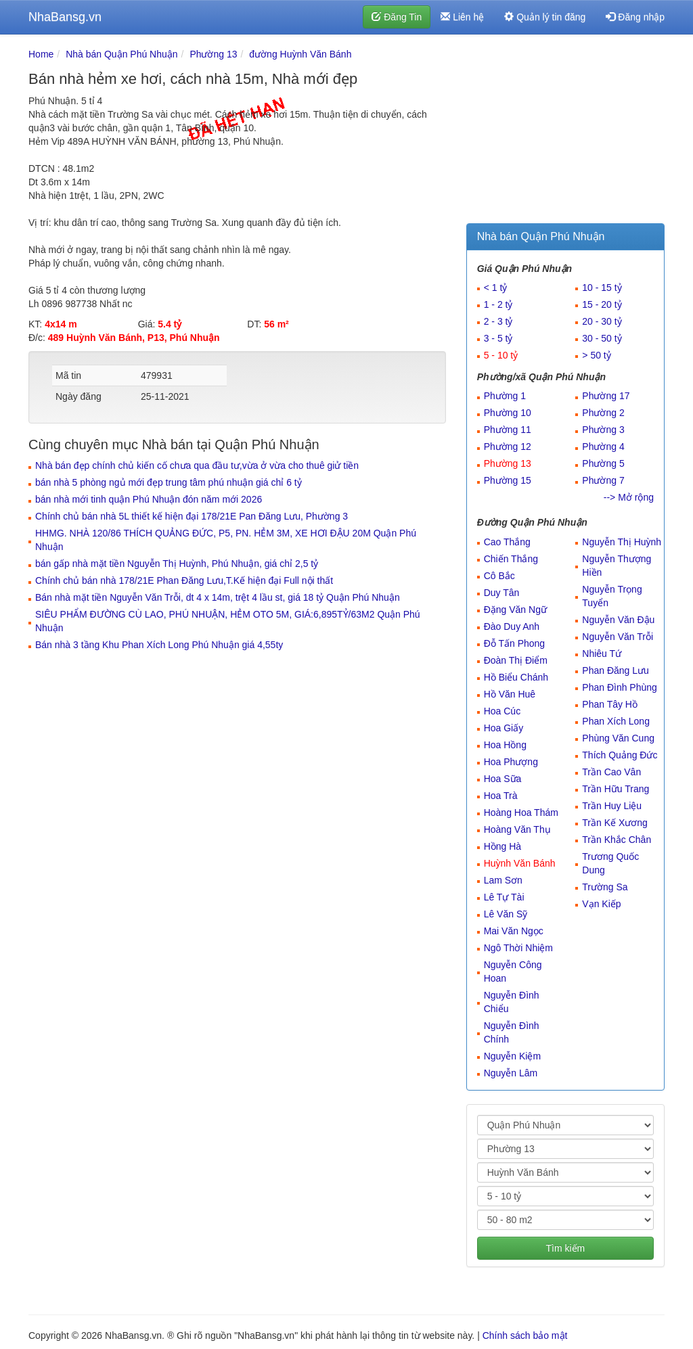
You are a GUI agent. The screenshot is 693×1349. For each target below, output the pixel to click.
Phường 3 (603, 429)
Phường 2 (603, 412)
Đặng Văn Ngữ (515, 609)
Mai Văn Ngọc (513, 930)
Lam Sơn (503, 880)
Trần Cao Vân (611, 772)
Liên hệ (462, 17)
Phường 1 (505, 395)
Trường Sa (604, 887)
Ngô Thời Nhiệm (518, 947)
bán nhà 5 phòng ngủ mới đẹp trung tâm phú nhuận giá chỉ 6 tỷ (168, 482)
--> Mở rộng (629, 497)
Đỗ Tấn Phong (514, 643)
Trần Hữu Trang (615, 788)
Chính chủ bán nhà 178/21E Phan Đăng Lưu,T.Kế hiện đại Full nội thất (184, 580)
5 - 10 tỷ (501, 355)
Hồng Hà (502, 846)
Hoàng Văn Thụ (517, 829)
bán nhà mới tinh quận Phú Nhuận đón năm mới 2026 (148, 499)
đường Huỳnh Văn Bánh (300, 54)
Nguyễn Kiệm (512, 1056)
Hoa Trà (501, 795)
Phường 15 (507, 480)
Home (40, 54)
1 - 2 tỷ (498, 304)
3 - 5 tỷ (498, 338)
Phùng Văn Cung (618, 738)
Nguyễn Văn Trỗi (617, 636)
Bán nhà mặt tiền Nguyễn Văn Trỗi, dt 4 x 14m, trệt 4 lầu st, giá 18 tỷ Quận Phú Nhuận (217, 597)
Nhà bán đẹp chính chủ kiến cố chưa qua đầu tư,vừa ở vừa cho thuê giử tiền (197, 465)
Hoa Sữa (503, 778)
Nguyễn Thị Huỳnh (621, 541)
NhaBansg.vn (65, 17)
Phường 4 (603, 446)
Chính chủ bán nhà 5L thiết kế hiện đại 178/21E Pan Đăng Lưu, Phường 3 (191, 516)
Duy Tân (502, 592)
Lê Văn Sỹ (506, 914)
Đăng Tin (397, 17)
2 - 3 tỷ (498, 321)
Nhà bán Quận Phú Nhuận (121, 54)
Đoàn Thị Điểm (515, 660)
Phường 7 (603, 480)
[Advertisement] (565, 131)
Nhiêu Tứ (601, 653)
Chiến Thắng (511, 558)
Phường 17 (605, 395)
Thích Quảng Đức (619, 755)
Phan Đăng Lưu (615, 670)
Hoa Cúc (502, 711)
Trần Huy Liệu (612, 805)
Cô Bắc (499, 575)
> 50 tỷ (596, 355)
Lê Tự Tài (504, 897)
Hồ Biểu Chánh (516, 677)
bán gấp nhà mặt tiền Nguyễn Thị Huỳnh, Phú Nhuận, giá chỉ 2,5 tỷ (176, 563)
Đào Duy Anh (512, 626)
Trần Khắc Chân (616, 839)
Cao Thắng (507, 541)
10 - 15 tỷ (601, 287)
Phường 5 (603, 463)
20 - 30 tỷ (601, 321)
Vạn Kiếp (601, 903)
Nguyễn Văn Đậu (618, 619)
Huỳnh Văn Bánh (520, 863)
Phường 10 (507, 412)
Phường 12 (507, 446)
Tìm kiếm (565, 1248)
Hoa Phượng (511, 761)
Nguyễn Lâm (511, 1073)
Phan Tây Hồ (610, 704)
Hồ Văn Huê (509, 694)
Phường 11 (507, 429)
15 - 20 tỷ (601, 304)
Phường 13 (213, 54)
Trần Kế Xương (615, 822)
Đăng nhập (635, 17)
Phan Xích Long (616, 721)
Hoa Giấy (504, 728)
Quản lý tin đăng (544, 17)
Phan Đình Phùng (619, 687)
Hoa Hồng (505, 744)
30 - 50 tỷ (601, 338)
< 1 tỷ (496, 287)
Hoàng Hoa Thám (521, 812)
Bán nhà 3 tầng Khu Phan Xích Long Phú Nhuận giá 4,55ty (159, 644)
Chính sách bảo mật (525, 1335)
